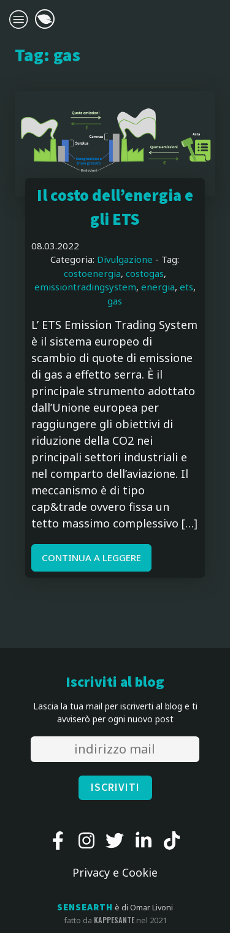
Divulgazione (125, 259)
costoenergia (92, 273)
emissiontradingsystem (85, 287)
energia (158, 287)
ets (186, 287)
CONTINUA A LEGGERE (91, 557)
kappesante (114, 920)
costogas (145, 273)
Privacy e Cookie (115, 872)
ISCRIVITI (115, 787)
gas (114, 301)
